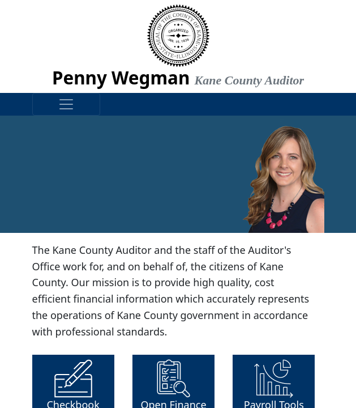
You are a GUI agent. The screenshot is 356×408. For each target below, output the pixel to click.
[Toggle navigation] (66, 104)
